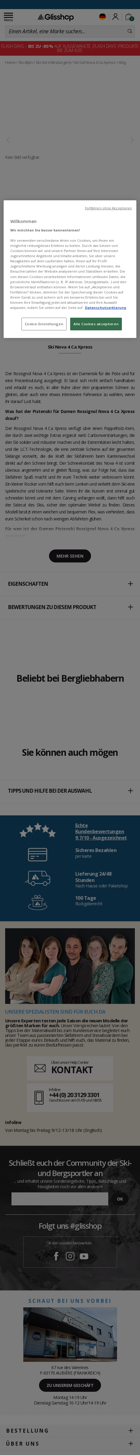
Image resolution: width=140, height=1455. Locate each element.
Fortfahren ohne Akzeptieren (108, 208)
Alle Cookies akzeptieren (96, 324)
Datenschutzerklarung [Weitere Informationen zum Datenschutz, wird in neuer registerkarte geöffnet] (105, 307)
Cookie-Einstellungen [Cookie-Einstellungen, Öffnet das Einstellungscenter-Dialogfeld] (44, 324)
